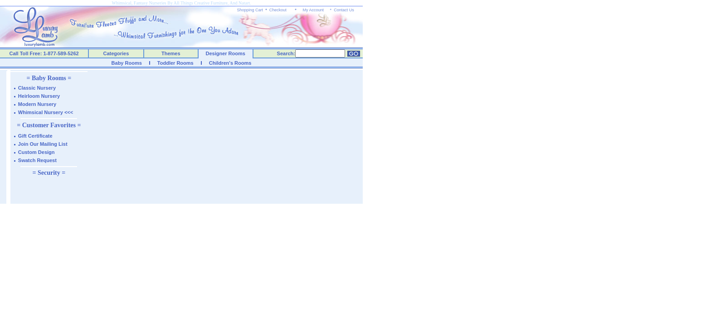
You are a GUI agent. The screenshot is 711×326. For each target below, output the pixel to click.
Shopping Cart (250, 10)
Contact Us (344, 10)
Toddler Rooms (175, 63)
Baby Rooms (127, 63)
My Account (313, 10)
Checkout (278, 10)
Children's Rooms (230, 63)
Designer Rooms (225, 53)
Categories (116, 53)
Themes (170, 53)
